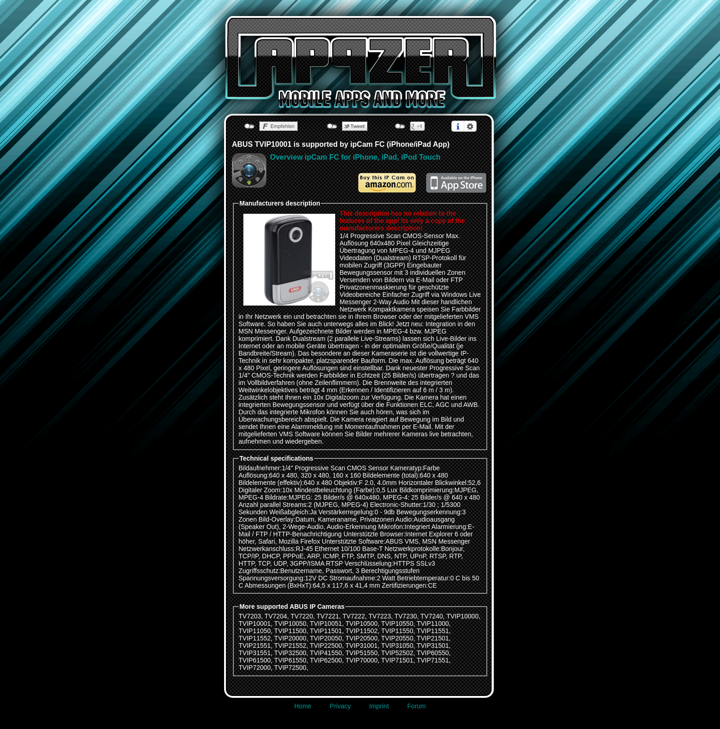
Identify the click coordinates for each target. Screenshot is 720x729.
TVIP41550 (326, 653)
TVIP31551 (255, 653)
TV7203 (250, 616)
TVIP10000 (462, 616)
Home (302, 706)
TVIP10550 (397, 623)
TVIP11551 (432, 630)
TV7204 (275, 616)
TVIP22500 (326, 645)
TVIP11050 (255, 630)
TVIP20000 (290, 638)
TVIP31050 (397, 645)
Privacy (340, 706)
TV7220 (302, 616)
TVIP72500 (290, 667)
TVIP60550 (432, 653)
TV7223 (379, 616)
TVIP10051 (326, 623)
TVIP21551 (255, 645)
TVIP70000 (361, 660)
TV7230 (405, 616)
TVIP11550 (397, 630)
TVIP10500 (361, 623)
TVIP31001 (361, 645)
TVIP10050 (290, 623)
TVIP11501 (326, 630)
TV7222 (354, 616)
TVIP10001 (255, 623)
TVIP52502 (397, 653)
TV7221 (327, 616)
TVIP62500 (326, 660)
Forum (416, 706)
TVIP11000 (432, 623)
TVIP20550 (397, 638)
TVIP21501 (432, 638)
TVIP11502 (361, 630)
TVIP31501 (432, 645)
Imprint (379, 706)
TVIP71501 (397, 660)
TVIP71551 (432, 660)
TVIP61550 (290, 660)
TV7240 (432, 616)
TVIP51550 (361, 653)
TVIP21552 (290, 645)
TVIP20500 (361, 638)
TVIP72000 (255, 667)
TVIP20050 (326, 638)
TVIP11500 (290, 630)
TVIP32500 (290, 653)
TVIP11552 (255, 638)
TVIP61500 (255, 660)
